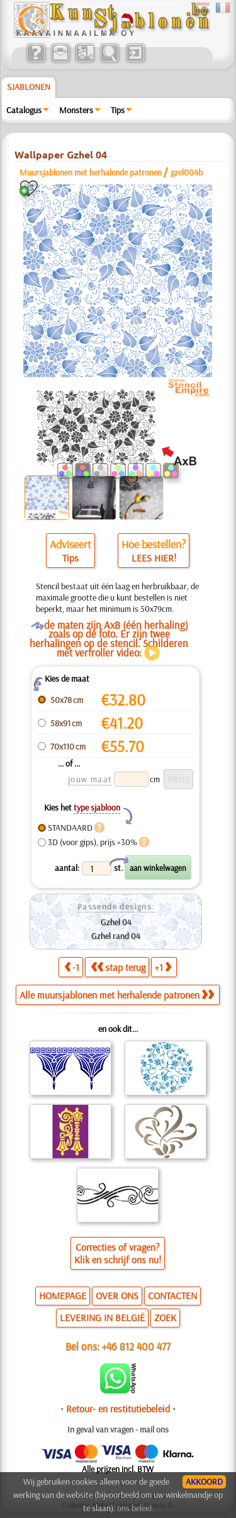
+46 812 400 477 (136, 1346)
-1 (71, 967)
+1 (163, 967)
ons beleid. (135, 1508)
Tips (118, 110)
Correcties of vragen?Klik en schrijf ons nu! (117, 1253)
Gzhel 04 (116, 922)
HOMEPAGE (62, 1295)
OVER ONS (117, 1295)
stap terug (118, 967)
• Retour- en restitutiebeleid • (118, 1408)
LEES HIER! (154, 557)
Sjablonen (28, 86)
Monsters (76, 110)
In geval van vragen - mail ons (118, 1429)
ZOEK (165, 1317)
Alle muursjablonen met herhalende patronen (117, 995)
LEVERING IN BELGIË (102, 1317)
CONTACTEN (172, 1295)
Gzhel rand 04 (115, 935)
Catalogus (24, 110)
